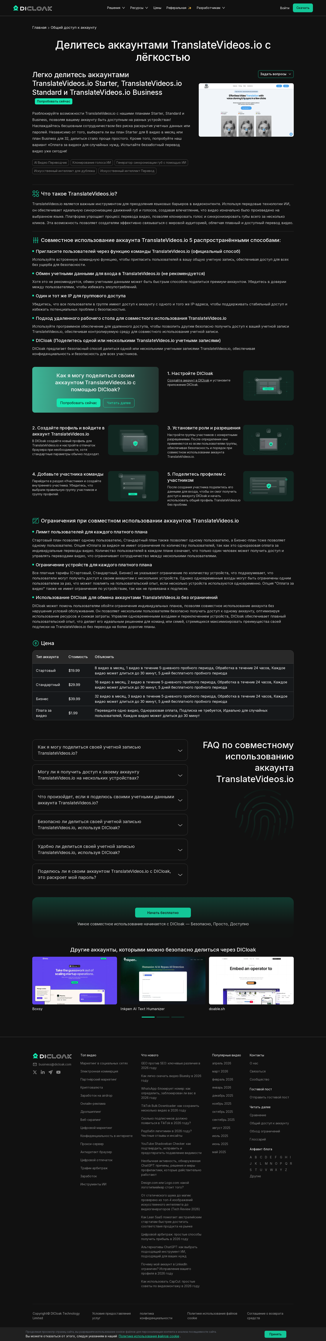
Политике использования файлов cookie (212, 1316)
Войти (284, 8)
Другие (255, 1176)
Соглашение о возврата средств (265, 1316)
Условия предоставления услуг (111, 1316)
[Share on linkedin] (43, 1072)
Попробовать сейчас (53, 101)
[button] (276, 74)
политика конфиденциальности (156, 1316)
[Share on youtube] (58, 1072)
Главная (39, 27)
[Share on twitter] (35, 1072)
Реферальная (176, 8)
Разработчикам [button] (211, 8)
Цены (157, 8)
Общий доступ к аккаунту (74, 27)
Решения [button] (116, 8)
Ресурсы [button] (139, 8)
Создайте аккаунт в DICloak (188, 380)
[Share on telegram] (50, 1072)
